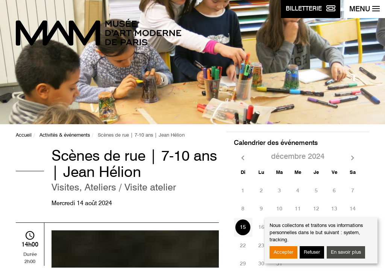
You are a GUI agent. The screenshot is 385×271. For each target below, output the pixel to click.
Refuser (312, 252)
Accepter (283, 252)
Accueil (24, 135)
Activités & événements (64, 135)
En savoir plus (346, 252)
